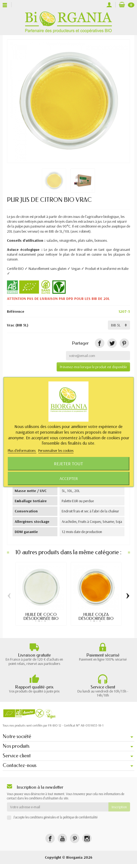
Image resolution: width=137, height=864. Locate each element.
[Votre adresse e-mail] (57, 806)
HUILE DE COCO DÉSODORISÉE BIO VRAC (41, 618)
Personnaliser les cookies (55, 450)
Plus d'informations (22, 450)
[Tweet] (112, 343)
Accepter (69, 478)
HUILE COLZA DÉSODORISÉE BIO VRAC (96, 618)
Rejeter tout (68, 464)
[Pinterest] (124, 343)
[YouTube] (62, 838)
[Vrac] (119, 325)
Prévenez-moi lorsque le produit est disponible (93, 366)
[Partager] (99, 343)
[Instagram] (87, 838)
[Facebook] (50, 838)
